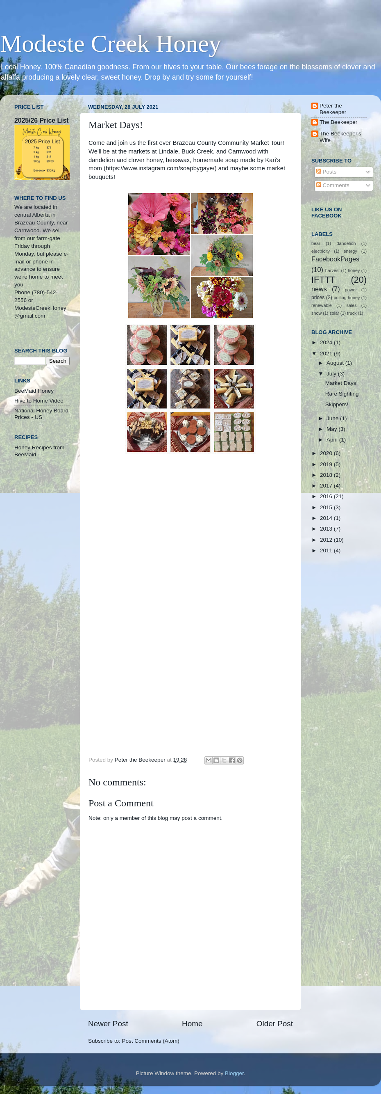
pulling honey (347, 297)
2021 (327, 353)
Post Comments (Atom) (150, 1041)
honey (354, 270)
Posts (326, 172)
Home (192, 1023)
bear (315, 243)
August (336, 363)
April (333, 440)
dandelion (346, 243)
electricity (320, 251)
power (351, 289)
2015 (327, 507)
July (332, 374)
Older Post (274, 1023)
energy (350, 251)
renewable (321, 305)
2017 (327, 486)
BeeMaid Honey (34, 391)
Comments (332, 185)
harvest (332, 270)
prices (317, 297)
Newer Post (108, 1023)
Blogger (234, 1073)
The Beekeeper (338, 122)
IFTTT (323, 280)
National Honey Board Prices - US (41, 413)
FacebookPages (335, 259)
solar (334, 313)
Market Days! (341, 383)
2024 (327, 342)
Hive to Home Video (39, 401)
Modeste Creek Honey (110, 43)
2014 (327, 518)
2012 (327, 540)
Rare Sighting (342, 394)
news (319, 289)
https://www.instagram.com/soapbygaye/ (160, 168)
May (332, 429)
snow (316, 313)
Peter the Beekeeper (333, 109)
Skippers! (336, 404)
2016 (327, 496)
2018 (327, 475)
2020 (327, 453)
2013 (327, 529)
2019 (327, 464)
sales (351, 305)
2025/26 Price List (41, 120)
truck (351, 313)
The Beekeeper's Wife (340, 136)
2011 (327, 550)
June (333, 418)
